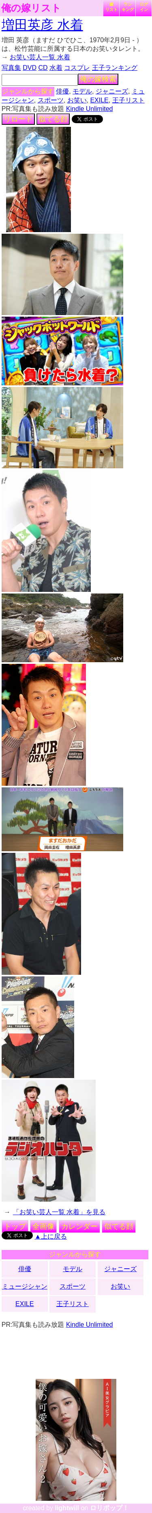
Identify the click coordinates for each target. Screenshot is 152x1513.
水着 (55, 67)
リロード (18, 119)
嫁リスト (111, 7)
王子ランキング (114, 67)
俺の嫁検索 (98, 79)
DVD (29, 67)
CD (42, 67)
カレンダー (79, 1226)
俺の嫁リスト (31, 8)
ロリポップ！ (109, 1507)
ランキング (128, 7)
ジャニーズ (112, 91)
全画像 (43, 1226)
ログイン (144, 7)
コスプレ (77, 67)
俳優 (62, 91)
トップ (15, 1226)
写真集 (11, 67)
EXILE (99, 100)
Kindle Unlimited (89, 108)
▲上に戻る (50, 1236)
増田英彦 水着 (42, 24)
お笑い (77, 100)
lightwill (67, 1507)
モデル (82, 91)
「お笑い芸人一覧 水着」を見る (59, 1212)
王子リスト (128, 100)
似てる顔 (53, 119)
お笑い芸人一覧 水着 (40, 57)
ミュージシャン (24, 1286)
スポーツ (51, 100)
